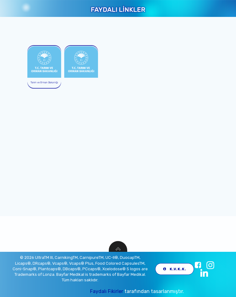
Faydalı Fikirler (106, 291)
